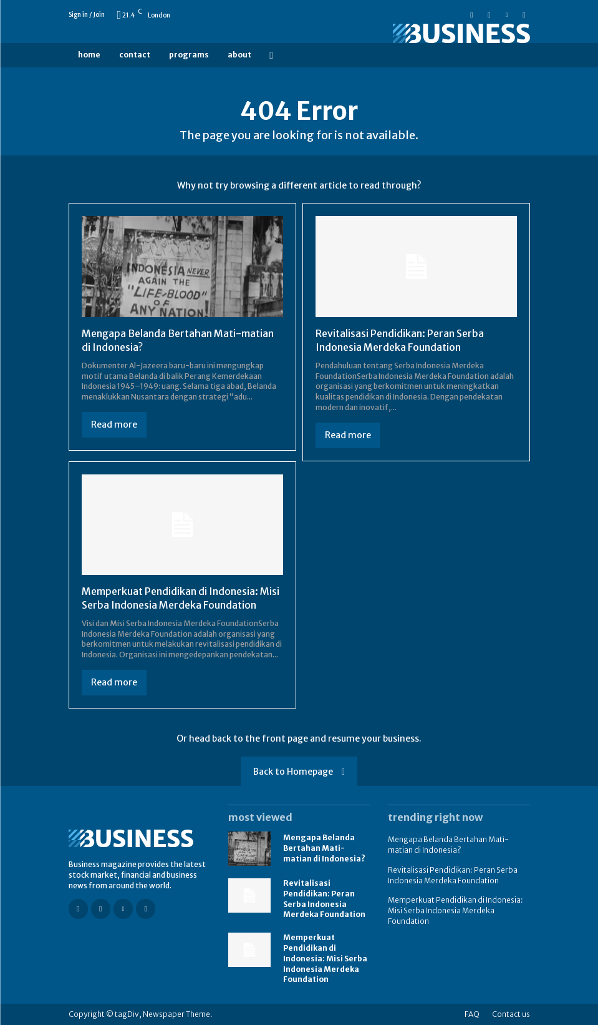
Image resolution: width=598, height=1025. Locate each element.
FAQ (472, 1014)
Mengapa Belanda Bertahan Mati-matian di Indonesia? (324, 848)
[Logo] (459, 33)
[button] (271, 55)
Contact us (511, 1014)
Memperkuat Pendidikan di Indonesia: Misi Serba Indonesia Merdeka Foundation (180, 598)
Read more (114, 424)
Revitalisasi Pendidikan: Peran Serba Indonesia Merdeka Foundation (400, 340)
